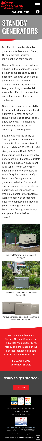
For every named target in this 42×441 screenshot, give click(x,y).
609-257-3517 (20, 12)
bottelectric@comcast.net (21, 414)
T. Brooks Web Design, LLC (27, 437)
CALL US (21, 387)
